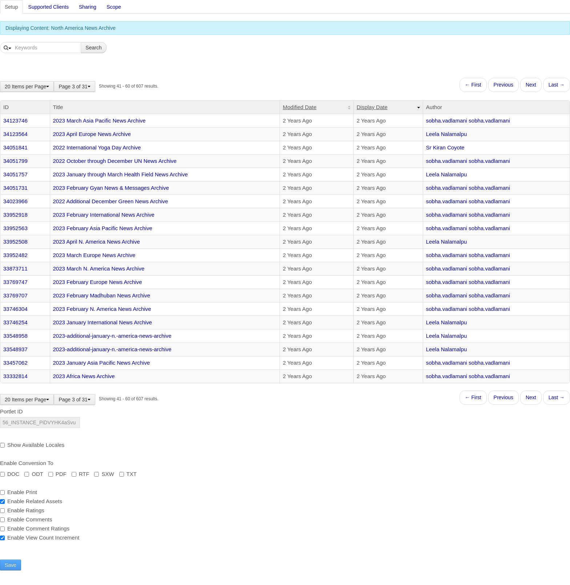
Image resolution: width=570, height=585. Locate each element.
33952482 (15, 255)
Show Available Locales (32, 445)
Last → (557, 85)
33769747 (15, 282)
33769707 (15, 295)
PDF (57, 474)
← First (473, 85)
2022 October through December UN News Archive (115, 161)
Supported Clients (48, 7)
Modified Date (300, 107)
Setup (11, 7)
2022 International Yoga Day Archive (97, 147)
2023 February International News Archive (103, 215)
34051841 (15, 147)
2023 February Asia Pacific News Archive (102, 228)
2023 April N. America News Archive (96, 242)
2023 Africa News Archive (84, 376)
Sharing (87, 7)
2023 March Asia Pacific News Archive (99, 120)
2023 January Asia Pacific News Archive (101, 363)
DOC (9, 474)
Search (93, 48)
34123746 (15, 120)
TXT (128, 474)
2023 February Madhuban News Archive (101, 295)
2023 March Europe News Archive (94, 255)
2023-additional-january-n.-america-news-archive (112, 336)
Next (531, 85)
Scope (114, 7)
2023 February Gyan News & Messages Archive (111, 188)
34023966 (15, 201)
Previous (503, 85)
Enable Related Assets (31, 501)
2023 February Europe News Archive (97, 282)
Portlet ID (11, 411)
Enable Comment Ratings (34, 528)
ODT (33, 474)
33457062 (15, 363)
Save (10, 565)
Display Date (372, 107)
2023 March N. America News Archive (99, 268)
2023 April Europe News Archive (92, 134)
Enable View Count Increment (39, 537)
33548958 (15, 336)
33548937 (15, 349)
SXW (104, 474)
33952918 (15, 215)
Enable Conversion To (26, 463)
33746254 (15, 322)
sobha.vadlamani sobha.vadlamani (468, 120)
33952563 (15, 228)
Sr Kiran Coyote (445, 147)
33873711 (15, 268)
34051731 (15, 188)
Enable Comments (26, 519)
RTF (80, 474)
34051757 (15, 174)
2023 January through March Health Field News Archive (120, 174)
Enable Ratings (22, 510)
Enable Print (18, 492)
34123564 (15, 134)
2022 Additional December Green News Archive (110, 201)
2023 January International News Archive (102, 322)
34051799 (15, 161)
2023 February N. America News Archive (102, 309)
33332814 (15, 376)
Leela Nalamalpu (446, 134)
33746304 (15, 309)
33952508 (15, 242)
